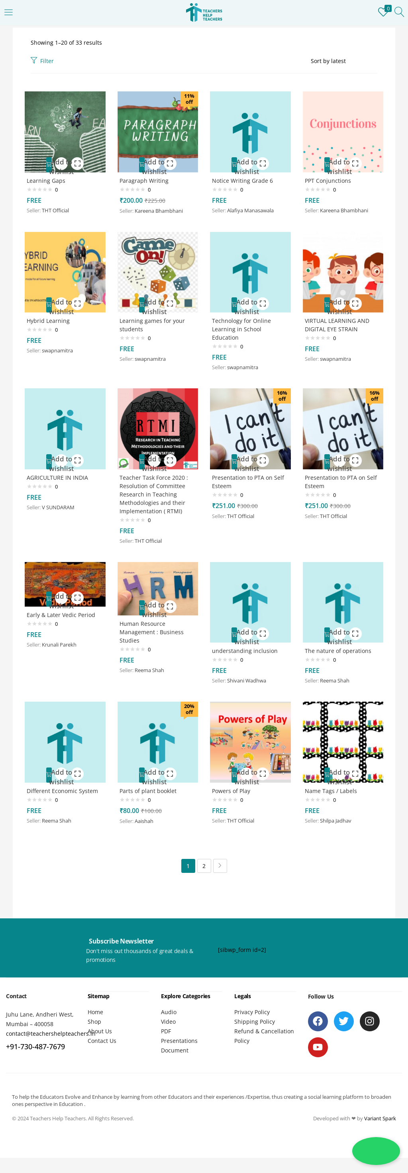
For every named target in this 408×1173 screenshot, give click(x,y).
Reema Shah (151, 674)
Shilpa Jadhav (337, 823)
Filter (42, 61)
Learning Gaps (48, 178)
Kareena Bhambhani (161, 209)
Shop (94, 1025)
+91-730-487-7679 (35, 1051)
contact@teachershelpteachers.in (51, 1038)
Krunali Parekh (61, 648)
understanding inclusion (247, 652)
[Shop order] (344, 61)
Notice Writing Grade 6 (244, 178)
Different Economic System (64, 793)
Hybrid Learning (50, 319)
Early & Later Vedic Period (63, 618)
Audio (169, 1016)
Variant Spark (380, 1122)
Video (168, 1025)
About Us (100, 1035)
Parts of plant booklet (150, 793)
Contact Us (102, 1044)
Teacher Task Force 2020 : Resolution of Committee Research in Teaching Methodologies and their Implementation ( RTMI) (156, 494)
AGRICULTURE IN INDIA (59, 477)
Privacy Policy (252, 1016)
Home (95, 1016)
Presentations (179, 1044)
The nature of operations (340, 652)
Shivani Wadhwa (248, 682)
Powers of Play (233, 793)
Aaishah (146, 823)
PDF (166, 1035)
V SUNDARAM (60, 507)
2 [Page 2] (204, 870)
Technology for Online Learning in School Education (243, 327)
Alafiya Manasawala (252, 208)
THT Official (57, 208)
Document (174, 1054)
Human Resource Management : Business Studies (154, 635)
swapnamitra (59, 349)
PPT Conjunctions (330, 178)
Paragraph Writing (146, 178)
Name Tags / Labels (333, 793)
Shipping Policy (254, 1025)
